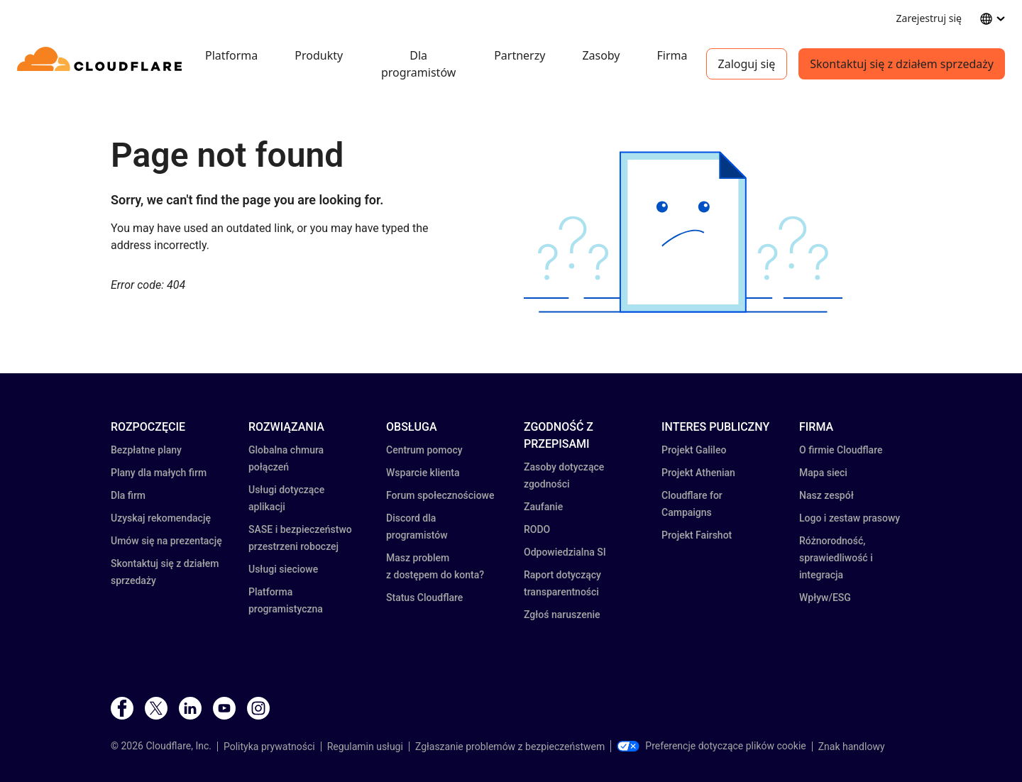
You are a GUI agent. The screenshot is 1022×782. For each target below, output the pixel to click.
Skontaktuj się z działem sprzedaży (902, 64)
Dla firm (128, 495)
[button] (683, 232)
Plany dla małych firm (159, 472)
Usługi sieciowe (283, 569)
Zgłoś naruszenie (562, 614)
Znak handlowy (851, 746)
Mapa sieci (823, 472)
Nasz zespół (826, 495)
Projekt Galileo (693, 450)
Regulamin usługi (365, 746)
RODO (537, 529)
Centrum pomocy (424, 450)
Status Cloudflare (424, 597)
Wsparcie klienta (423, 472)
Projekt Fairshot (696, 535)
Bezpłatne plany (146, 450)
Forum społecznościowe (440, 495)
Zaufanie (543, 506)
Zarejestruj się (929, 18)
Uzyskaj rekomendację (161, 518)
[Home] (102, 64)
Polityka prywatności (269, 746)
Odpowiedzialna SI (565, 552)
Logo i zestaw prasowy (849, 518)
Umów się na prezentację (166, 540)
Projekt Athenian (698, 472)
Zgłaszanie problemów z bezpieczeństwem (510, 746)
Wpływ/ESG (825, 597)
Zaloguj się (747, 64)
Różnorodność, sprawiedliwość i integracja (836, 557)
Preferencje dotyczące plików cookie (711, 745)
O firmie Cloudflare (840, 450)
